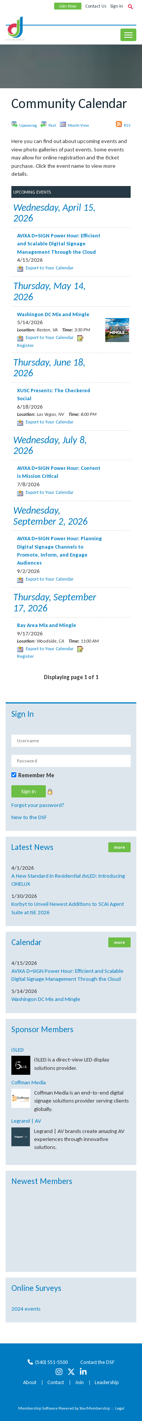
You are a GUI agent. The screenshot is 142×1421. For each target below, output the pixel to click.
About (29, 1382)
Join (79, 1382)
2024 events (26, 1308)
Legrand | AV (26, 1120)
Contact (55, 1382)
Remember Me (36, 775)
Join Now (67, 6)
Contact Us (95, 6)
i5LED (17, 1049)
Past (48, 124)
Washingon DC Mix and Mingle (45, 999)
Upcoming (24, 124)
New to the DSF (29, 817)
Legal (119, 1408)
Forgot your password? (37, 805)
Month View (74, 124)
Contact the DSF (97, 1362)
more (119, 847)
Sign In (116, 6)
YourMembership (95, 1408)
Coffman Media (28, 1082)
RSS (123, 124)
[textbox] (130, 6)
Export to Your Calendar (45, 268)
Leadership (107, 1382)
